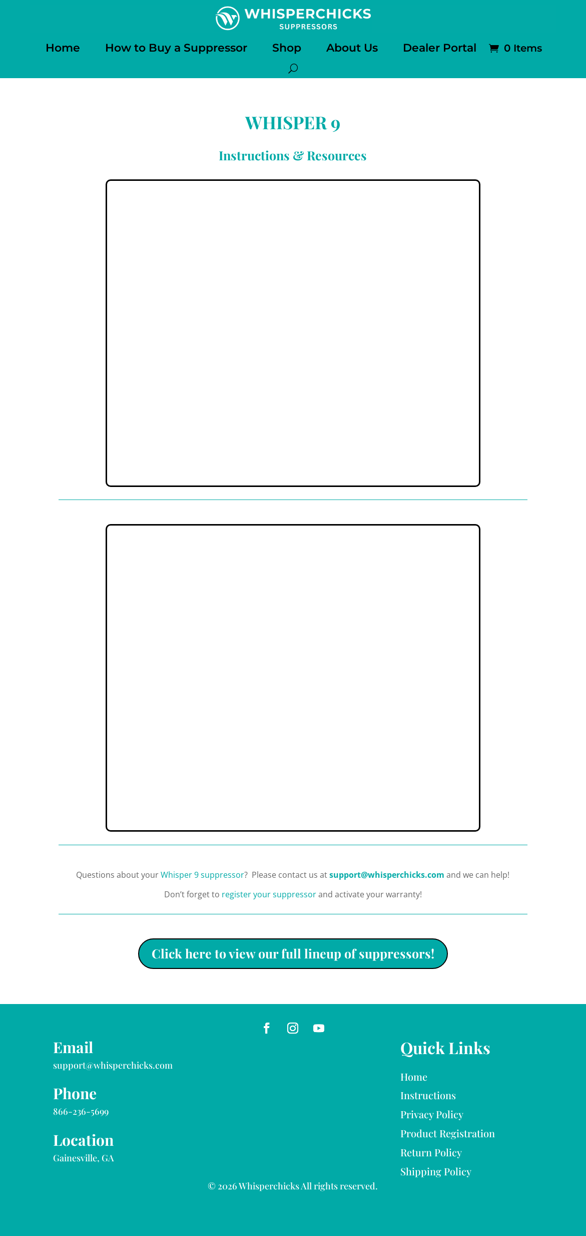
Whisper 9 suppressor (202, 874)
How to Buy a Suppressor (176, 48)
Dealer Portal (439, 48)
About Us (352, 48)
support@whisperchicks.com (386, 874)
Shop (286, 48)
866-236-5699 (81, 1111)
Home (63, 48)
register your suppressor (269, 894)
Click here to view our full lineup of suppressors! (293, 953)
